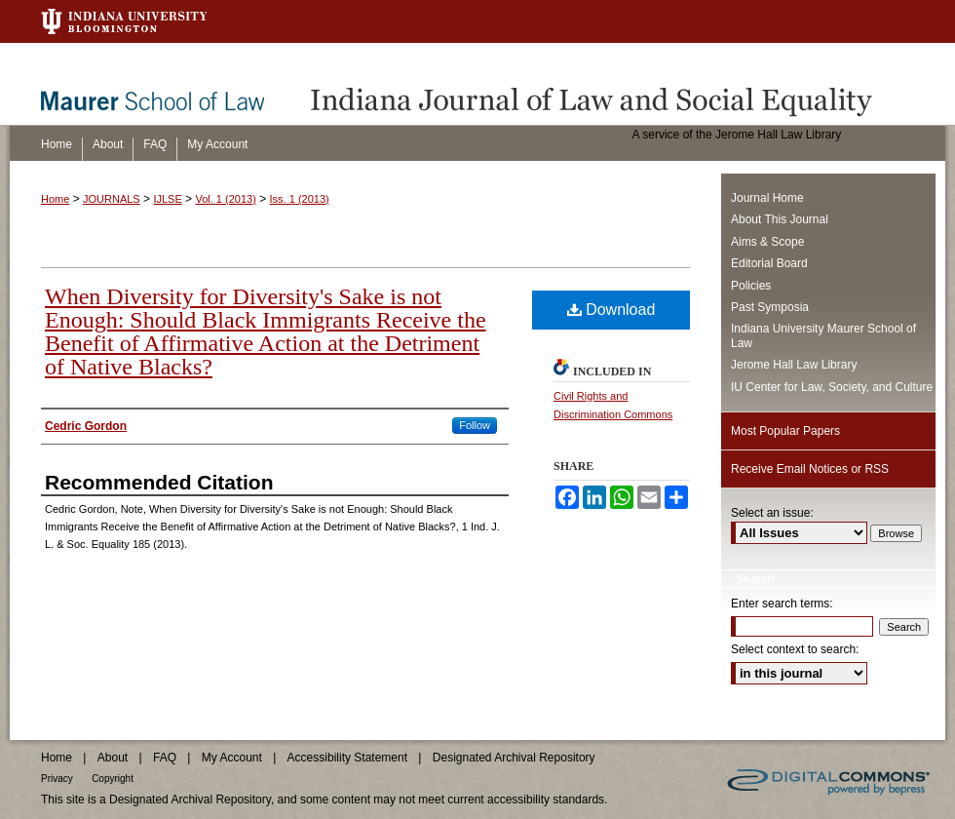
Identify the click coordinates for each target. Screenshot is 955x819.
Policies (751, 285)
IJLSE (167, 199)
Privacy (57, 778)
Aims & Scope (767, 242)
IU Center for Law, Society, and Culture (832, 387)
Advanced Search (782, 706)
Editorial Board (769, 263)
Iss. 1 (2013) (299, 199)
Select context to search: (795, 649)
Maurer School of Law (166, 84)
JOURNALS (111, 199)
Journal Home (767, 198)
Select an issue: (772, 513)
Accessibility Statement (347, 757)
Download (611, 309)
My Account (232, 757)
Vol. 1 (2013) (225, 199)
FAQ (164, 757)
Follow (474, 425)
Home (55, 199)
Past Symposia (770, 307)
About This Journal (779, 219)
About (112, 757)
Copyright (113, 778)
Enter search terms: (782, 603)
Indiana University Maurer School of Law (823, 335)
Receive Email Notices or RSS (810, 469)
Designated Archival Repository (514, 757)
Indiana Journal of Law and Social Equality (623, 84)
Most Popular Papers (785, 431)
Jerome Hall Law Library (794, 364)
